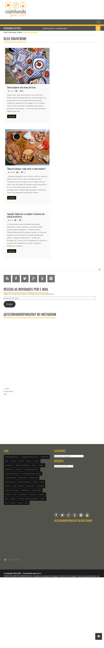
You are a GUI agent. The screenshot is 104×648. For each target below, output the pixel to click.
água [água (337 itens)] (20, 503)
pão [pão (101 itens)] (6, 499)
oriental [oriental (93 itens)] (8, 494)
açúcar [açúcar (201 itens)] (21, 461)
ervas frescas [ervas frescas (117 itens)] (10, 482)
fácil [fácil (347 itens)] (42, 482)
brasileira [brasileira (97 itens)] (8, 465)
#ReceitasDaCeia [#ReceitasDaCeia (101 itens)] (12, 457)
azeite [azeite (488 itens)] (13, 461)
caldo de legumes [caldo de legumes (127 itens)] (22, 465)
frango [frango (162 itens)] (35, 482)
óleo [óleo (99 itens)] (26, 503)
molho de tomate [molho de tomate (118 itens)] (11, 490)
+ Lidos (6, 389)
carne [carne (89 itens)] (33, 465)
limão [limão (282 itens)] (22, 486)
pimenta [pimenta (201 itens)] (33, 494)
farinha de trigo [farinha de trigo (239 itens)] (24, 482)
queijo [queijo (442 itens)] (13, 499)
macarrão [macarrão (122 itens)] (30, 486)
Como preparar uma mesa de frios (21, 87)
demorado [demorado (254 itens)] (23, 478)
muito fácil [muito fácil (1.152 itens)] (25, 490)
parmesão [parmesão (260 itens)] (23, 494)
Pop (5, 394)
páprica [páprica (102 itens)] (42, 494)
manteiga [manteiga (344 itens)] (40, 486)
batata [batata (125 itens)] (36, 461)
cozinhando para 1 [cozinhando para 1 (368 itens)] (31, 469)
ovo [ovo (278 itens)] (15, 494)
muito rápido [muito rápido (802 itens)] (36, 490)
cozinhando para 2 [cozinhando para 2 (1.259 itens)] (12, 474)
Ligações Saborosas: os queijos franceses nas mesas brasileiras (26, 215)
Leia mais (11, 116)
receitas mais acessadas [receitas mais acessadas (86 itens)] (27, 499)
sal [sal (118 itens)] (6, 503)
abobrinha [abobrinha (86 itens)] (44, 457)
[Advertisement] (52, 363)
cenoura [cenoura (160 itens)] (18, 469)
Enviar (9, 304)
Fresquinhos (8, 391)
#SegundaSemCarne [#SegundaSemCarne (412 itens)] (30, 457)
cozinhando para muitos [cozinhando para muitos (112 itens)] (31, 474)
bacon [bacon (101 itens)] (29, 461)
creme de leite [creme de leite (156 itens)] (10, 478)
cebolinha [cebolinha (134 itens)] (9, 469)
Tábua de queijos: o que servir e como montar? (26, 168)
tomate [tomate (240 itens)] (12, 503)
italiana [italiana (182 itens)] (8, 486)
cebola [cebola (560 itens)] (41, 465)
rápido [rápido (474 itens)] (42, 499)
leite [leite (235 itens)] (15, 486)
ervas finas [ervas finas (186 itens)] (34, 478)
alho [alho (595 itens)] (6, 461)
